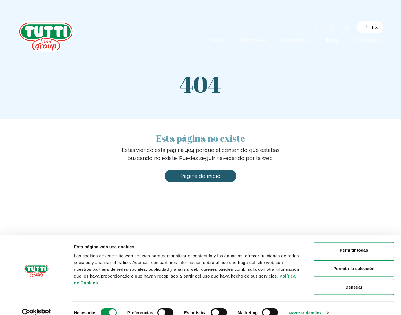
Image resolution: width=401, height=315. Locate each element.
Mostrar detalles (305, 303)
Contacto (367, 40)
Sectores (253, 40)
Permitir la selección (353, 259)
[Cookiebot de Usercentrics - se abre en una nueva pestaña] (36, 304)
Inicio (217, 40)
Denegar (353, 278)
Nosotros (295, 40)
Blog (331, 40)
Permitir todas (354, 241)
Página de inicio (200, 176)
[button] (373, 27)
